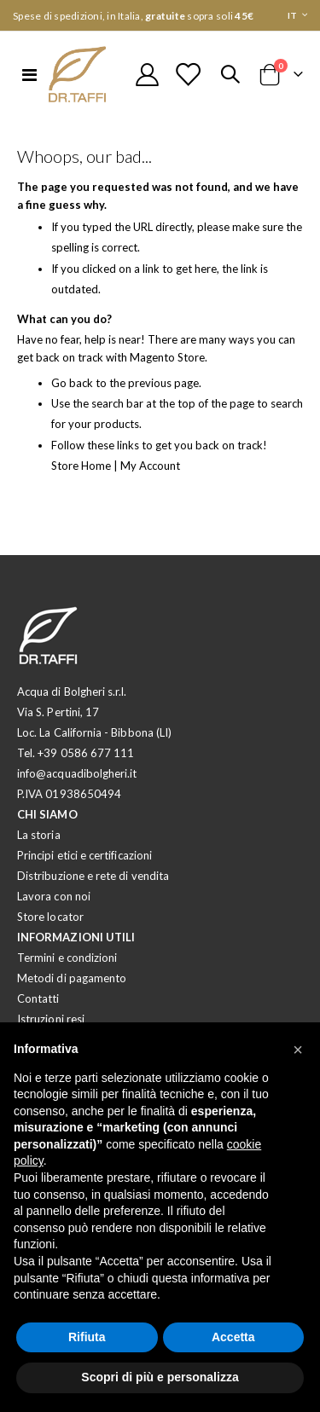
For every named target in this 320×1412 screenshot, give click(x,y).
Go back (72, 383)
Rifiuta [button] (87, 1337)
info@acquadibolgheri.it (77, 773)
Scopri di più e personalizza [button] (159, 1377)
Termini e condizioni (67, 957)
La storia (39, 835)
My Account (150, 465)
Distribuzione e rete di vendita (93, 875)
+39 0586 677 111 (86, 753)
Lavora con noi (53, 896)
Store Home (81, 465)
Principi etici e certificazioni (84, 855)
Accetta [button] (233, 1337)
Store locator (50, 916)
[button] (297, 1049)
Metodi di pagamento (71, 978)
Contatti (38, 998)
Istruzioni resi (50, 1019)
